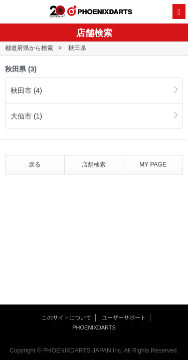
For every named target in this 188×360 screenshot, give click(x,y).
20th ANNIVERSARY (57, 12)
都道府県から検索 (29, 48)
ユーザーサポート (124, 317)
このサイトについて (66, 317)
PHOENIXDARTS (99, 12)
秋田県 (77, 48)
